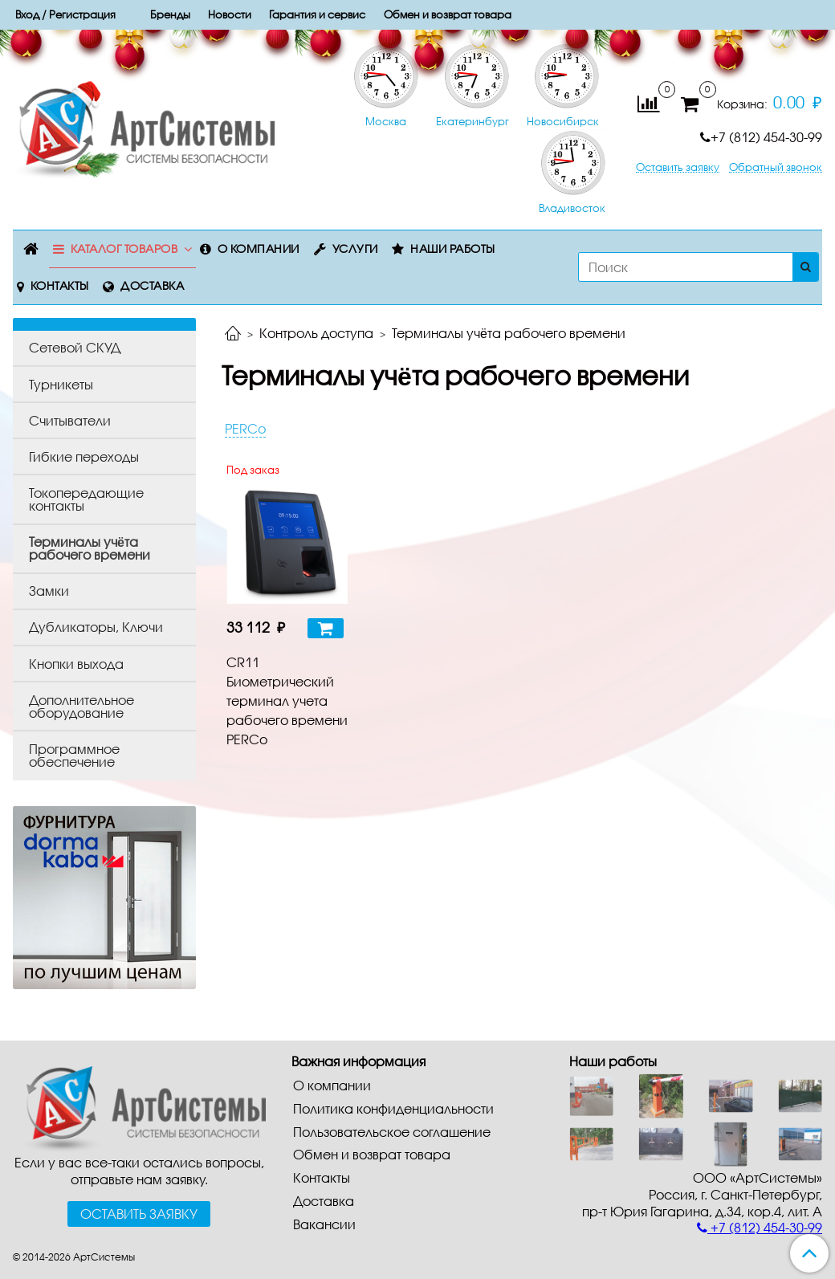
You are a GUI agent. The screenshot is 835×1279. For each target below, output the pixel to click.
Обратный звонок (775, 167)
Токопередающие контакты (86, 499)
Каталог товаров (124, 248)
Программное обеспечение (74, 755)
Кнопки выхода (76, 663)
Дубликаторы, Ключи (96, 626)
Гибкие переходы (84, 456)
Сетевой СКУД (74, 347)
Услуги (355, 248)
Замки (49, 590)
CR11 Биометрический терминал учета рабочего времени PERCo (287, 700)
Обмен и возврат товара (371, 1154)
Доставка (152, 285)
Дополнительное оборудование (81, 706)
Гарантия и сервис (317, 14)
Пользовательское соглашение (392, 1131)
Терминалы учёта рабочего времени (89, 548)
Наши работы (452, 248)
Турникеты (61, 384)
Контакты (60, 285)
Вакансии (324, 1224)
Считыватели (70, 420)
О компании (258, 248)
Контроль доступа (316, 332)
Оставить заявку (677, 167)
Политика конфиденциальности (393, 1108)
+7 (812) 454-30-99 (761, 137)
